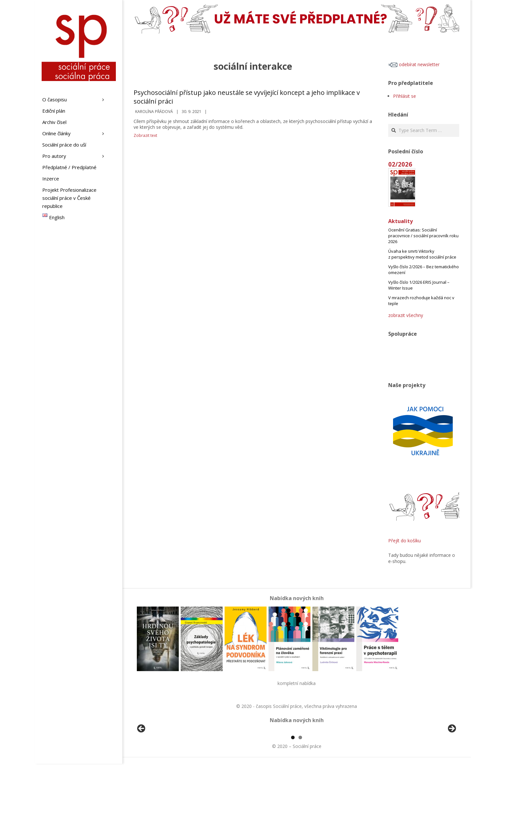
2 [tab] (300, 811)
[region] (297, 768)
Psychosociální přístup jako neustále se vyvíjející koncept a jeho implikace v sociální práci (247, 97)
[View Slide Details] (159, 768)
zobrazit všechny (405, 315)
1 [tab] (293, 811)
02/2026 (400, 164)
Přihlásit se (404, 96)
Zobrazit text (145, 135)
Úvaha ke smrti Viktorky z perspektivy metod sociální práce (422, 254)
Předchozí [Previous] (142, 766)
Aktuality (400, 221)
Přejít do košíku (404, 540)
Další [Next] (451, 766)
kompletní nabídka (297, 683)
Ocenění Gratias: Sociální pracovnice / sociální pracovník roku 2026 (423, 235)
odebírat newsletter (414, 64)
